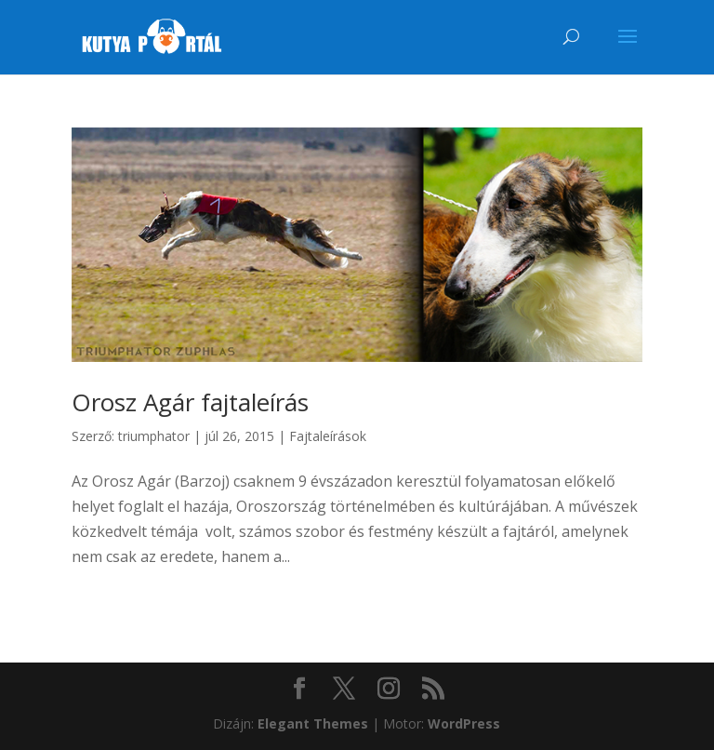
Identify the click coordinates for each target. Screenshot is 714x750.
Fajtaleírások (327, 436)
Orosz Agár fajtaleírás (190, 402)
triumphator (154, 436)
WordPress (464, 723)
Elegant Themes (313, 723)
